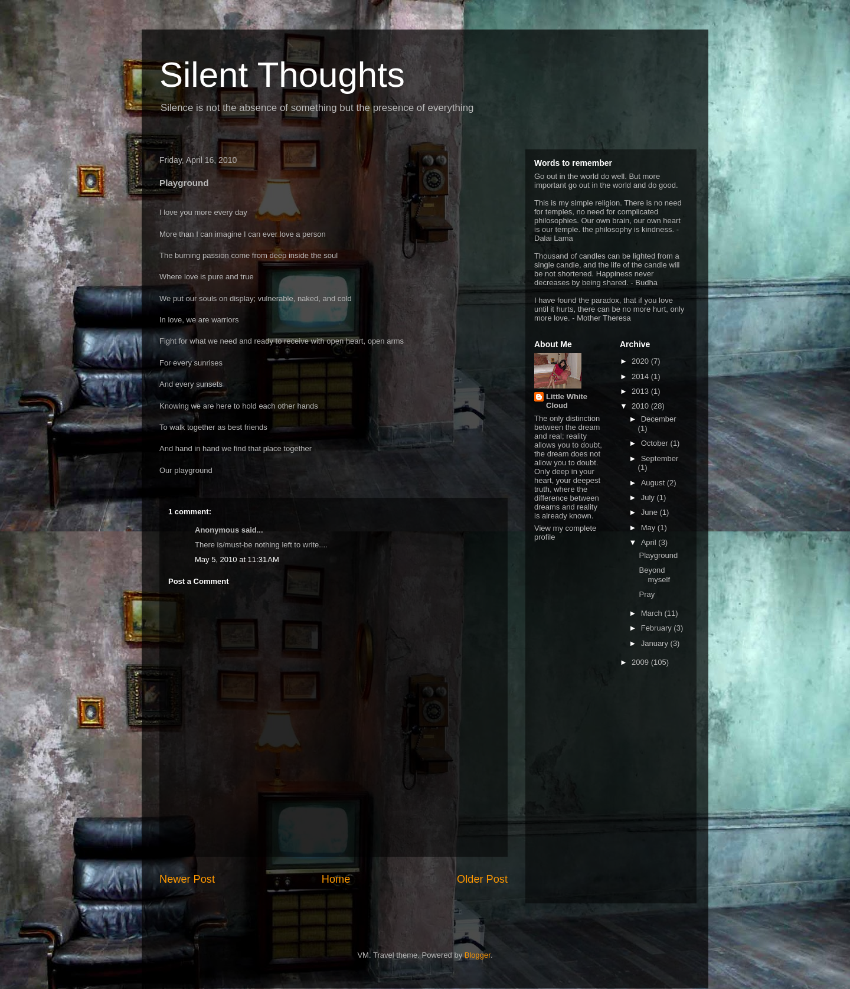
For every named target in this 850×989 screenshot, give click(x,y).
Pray (647, 594)
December (658, 418)
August (654, 482)
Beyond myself (654, 575)
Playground (658, 555)
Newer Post (187, 879)
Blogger (478, 955)
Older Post (482, 879)
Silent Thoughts (282, 74)
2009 (641, 662)
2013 (641, 391)
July (649, 497)
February (657, 628)
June (650, 512)
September (660, 458)
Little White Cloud (566, 401)
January (656, 643)
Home (336, 879)
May (649, 527)
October (656, 443)
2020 (641, 361)
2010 (641, 406)
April (650, 542)
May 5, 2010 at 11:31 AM (237, 559)
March (653, 613)
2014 (641, 376)
